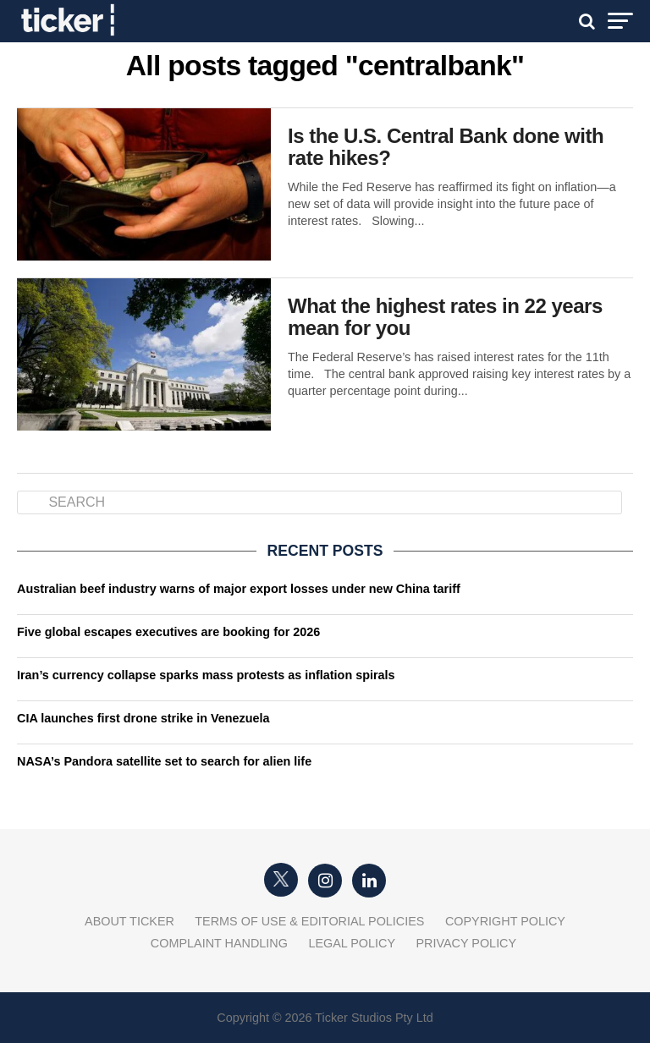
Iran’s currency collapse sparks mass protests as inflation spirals (206, 675)
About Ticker (129, 921)
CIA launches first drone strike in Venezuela (143, 718)
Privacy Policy (466, 943)
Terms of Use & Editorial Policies (309, 921)
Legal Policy (351, 943)
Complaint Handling (219, 943)
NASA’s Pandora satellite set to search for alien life (164, 761)
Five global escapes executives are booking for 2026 (168, 632)
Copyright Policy (505, 921)
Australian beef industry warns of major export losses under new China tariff (238, 589)
